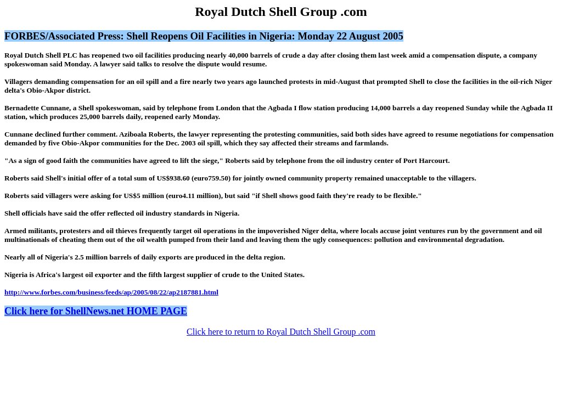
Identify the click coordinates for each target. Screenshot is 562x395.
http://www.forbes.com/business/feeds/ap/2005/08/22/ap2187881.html (111, 292)
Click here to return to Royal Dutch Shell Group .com (281, 331)
